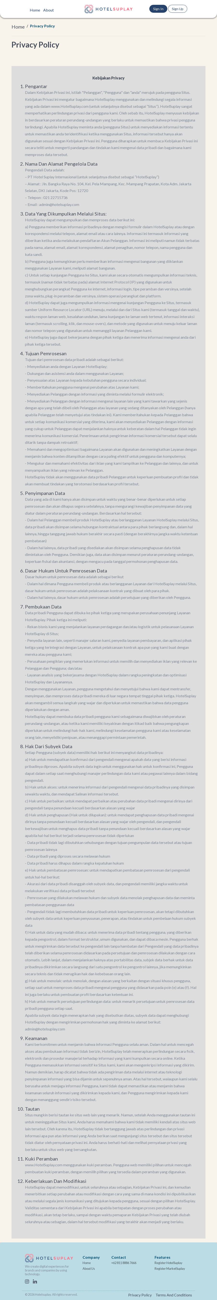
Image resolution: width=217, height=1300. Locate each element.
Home (35, 10)
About (48, 10)
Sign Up (177, 9)
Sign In (158, 9)
